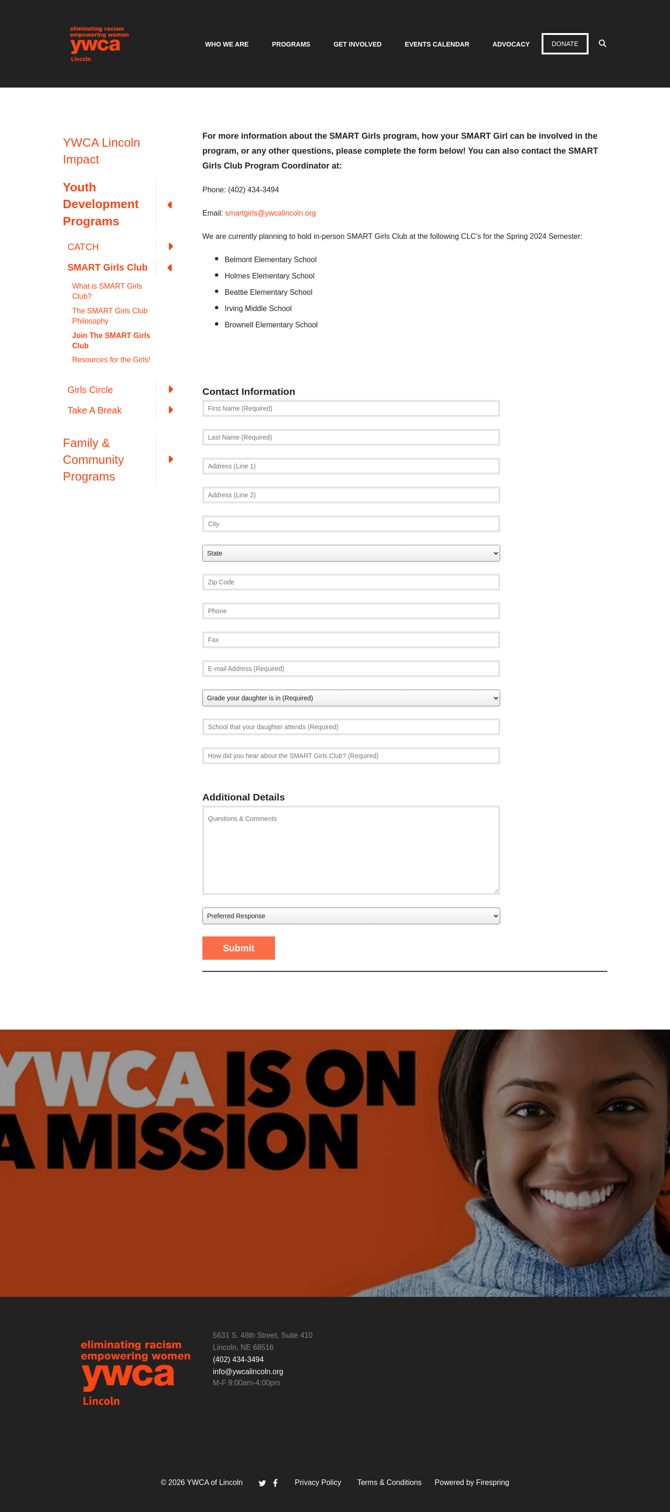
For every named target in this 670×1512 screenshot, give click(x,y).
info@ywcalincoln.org (248, 1372)
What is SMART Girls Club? (107, 291)
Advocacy (511, 44)
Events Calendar (437, 44)
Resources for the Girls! (111, 360)
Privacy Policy (318, 1482)
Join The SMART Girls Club (111, 341)
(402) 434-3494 (238, 1359)
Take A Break (125, 410)
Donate (565, 43)
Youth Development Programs (123, 204)
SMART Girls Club (125, 267)
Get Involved (358, 44)
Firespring (492, 1482)
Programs (291, 44)
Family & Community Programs (123, 460)
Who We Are (227, 44)
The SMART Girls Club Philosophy (109, 316)
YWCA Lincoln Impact (101, 151)
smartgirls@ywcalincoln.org (270, 213)
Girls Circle (125, 389)
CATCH (125, 246)
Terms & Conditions (389, 1482)
